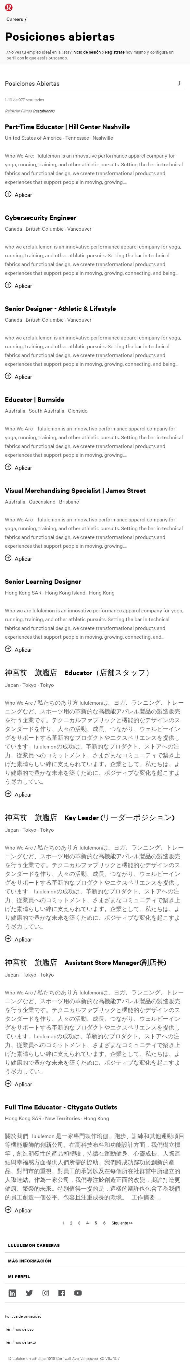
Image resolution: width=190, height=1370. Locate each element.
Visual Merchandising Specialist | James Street (75, 490)
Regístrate (115, 52)
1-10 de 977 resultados (24, 99)
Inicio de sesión (86, 52)
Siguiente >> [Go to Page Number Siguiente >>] (122, 1222)
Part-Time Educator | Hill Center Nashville (67, 126)
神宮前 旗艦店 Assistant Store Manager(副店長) (85, 962)
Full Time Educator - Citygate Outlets (61, 1106)
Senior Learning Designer (43, 581)
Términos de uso (19, 1329)
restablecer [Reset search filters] (43, 110)
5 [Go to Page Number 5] (96, 1222)
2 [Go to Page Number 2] (71, 1222)
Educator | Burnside (34, 399)
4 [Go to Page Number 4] (87, 1222)
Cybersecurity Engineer (40, 217)
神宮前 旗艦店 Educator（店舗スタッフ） (79, 672)
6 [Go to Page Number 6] (104, 1222)
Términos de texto (20, 1342)
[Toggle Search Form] (179, 83)
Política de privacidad (23, 1316)
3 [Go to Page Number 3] (79, 1222)
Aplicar (23, 194)
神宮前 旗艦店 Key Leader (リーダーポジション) (89, 817)
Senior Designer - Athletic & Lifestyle (60, 308)
